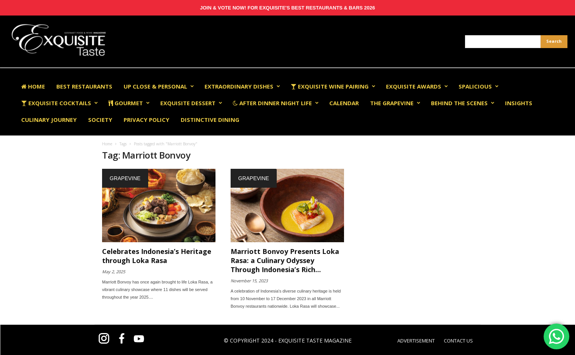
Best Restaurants (84, 86)
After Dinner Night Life (276, 103)
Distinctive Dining (210, 119)
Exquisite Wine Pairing (333, 86)
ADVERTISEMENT (416, 340)
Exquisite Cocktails (59, 103)
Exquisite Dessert (191, 103)
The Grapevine (395, 103)
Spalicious (479, 86)
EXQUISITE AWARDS (417, 86)
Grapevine (125, 178)
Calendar (344, 103)
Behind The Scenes (462, 103)
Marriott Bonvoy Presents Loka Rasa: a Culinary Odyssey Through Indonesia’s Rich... (285, 260)
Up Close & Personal (159, 86)
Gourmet (129, 103)
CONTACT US (458, 340)
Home (33, 86)
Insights (518, 103)
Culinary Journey (49, 119)
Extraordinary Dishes (242, 86)
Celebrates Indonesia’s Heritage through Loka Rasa (156, 256)
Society (100, 119)
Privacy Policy (146, 119)
